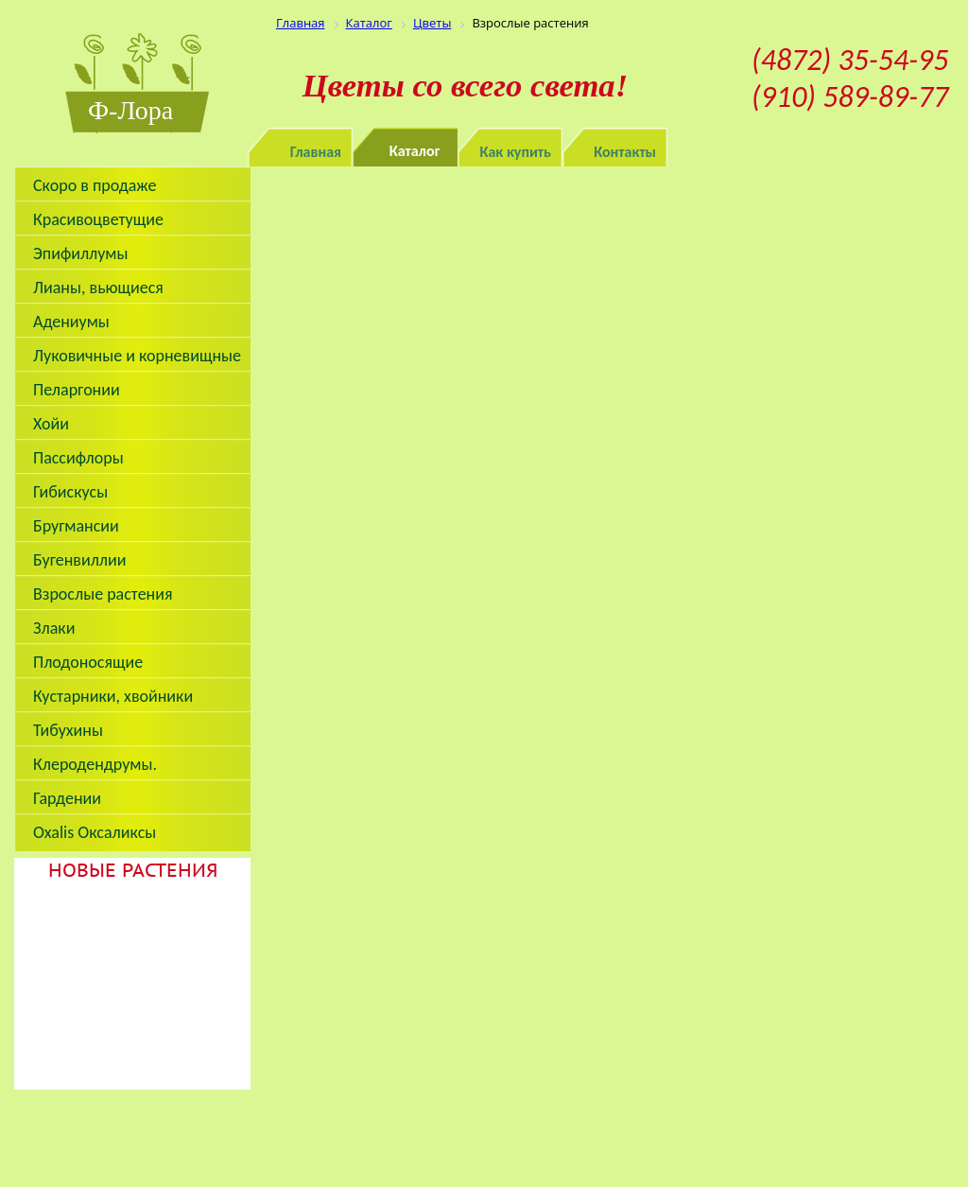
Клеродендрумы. (95, 764)
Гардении (67, 798)
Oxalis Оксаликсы (94, 832)
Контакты (625, 152)
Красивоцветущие (98, 219)
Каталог (415, 151)
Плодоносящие (88, 662)
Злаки (54, 628)
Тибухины (68, 730)
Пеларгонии (76, 389)
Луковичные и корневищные (137, 355)
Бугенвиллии (80, 560)
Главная (315, 152)
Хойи (51, 423)
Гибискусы (70, 491)
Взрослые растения (103, 594)
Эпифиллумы (81, 253)
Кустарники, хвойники (113, 696)
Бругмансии (76, 525)
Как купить (516, 152)
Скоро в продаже (94, 185)
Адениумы (71, 321)
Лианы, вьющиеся (98, 287)
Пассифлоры (78, 457)
